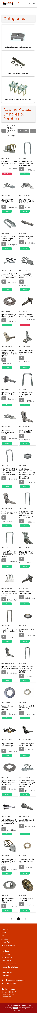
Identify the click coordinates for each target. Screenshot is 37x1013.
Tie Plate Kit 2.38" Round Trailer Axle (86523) (7, 432)
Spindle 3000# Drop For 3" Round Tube (26, 744)
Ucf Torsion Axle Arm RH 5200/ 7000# (26, 431)
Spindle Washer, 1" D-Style (26, 630)
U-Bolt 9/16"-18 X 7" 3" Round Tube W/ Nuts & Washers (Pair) (9, 276)
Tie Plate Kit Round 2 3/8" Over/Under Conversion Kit (8, 745)
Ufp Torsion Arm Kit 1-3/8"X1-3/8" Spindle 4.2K (27, 352)
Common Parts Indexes (9, 967)
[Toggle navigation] (34, 3)
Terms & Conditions (8, 945)
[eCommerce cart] (29, 3)
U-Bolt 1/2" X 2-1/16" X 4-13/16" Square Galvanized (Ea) (9, 238)
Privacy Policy (6, 942)
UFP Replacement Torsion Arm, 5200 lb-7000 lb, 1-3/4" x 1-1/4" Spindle (9, 353)
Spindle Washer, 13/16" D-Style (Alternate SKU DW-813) (9, 782)
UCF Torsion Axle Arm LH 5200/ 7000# (9, 513)
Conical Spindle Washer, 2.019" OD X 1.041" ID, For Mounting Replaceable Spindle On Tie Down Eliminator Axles (27, 473)
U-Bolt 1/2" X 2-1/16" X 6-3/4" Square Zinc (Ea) (9, 631)
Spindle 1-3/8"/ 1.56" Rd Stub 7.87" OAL (8, 394)
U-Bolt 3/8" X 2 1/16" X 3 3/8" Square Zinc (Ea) (26, 394)
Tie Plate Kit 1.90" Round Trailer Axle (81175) (25, 276)
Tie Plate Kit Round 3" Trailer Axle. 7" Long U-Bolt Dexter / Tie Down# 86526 (27, 783)
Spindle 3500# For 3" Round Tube (26, 821)
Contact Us (5, 976)
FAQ (2, 936)
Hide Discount (6, 961)
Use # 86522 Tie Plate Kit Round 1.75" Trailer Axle (9, 163)
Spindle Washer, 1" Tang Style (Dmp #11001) (7, 900)
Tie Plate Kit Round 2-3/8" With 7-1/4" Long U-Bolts (9, 593)
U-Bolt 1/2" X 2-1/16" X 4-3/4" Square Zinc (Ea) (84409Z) (26, 163)
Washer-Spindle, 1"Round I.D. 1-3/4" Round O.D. (7, 707)
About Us (4, 939)
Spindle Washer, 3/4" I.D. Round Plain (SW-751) (26, 861)
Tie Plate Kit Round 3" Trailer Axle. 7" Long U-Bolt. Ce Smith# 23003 (9, 862)
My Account (5, 954)
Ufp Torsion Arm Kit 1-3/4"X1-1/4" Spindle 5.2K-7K (27, 553)
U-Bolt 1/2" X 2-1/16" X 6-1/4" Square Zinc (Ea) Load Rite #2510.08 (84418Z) (26, 514)
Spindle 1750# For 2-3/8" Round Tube (26, 593)
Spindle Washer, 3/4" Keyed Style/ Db (9, 315)
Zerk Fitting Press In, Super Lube (26, 899)
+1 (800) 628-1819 (11, 983)
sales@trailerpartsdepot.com (15, 980)
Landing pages (6, 958)
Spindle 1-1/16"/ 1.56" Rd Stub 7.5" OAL (26, 237)
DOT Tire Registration (8, 964)
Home (3, 933)
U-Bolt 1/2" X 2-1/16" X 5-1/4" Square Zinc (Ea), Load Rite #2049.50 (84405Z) (9, 471)
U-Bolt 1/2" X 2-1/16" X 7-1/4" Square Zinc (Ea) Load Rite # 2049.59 (26, 669)
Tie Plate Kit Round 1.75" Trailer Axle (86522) (8, 201)
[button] (21, 169)
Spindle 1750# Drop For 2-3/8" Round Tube (9, 667)
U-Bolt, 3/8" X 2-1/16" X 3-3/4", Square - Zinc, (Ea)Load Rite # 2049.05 (9, 554)
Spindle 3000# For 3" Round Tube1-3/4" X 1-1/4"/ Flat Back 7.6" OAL (9, 823)
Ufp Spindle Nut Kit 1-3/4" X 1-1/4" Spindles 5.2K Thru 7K (27, 201)
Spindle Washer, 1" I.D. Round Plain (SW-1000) (27, 707)
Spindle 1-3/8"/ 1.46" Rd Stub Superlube (26, 315)
